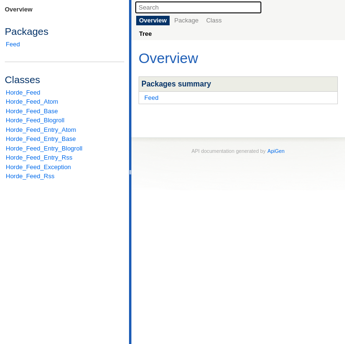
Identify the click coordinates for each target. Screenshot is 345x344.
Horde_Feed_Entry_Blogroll (44, 148)
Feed (13, 44)
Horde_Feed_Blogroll (35, 120)
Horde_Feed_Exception (38, 167)
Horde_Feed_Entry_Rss (39, 157)
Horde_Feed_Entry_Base (41, 138)
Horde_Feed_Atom (32, 101)
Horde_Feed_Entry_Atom (41, 129)
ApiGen (276, 151)
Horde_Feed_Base (32, 111)
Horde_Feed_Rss (30, 176)
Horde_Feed (23, 92)
